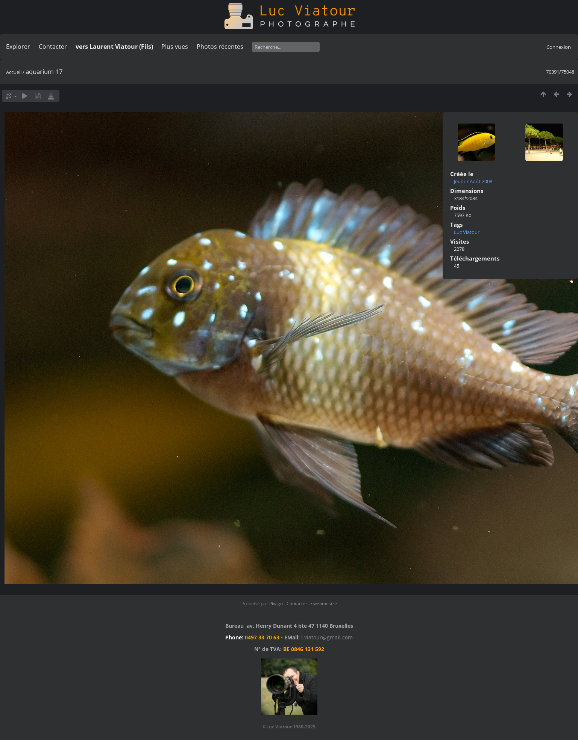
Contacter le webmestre (312, 603)
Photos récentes (220, 46)
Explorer (18, 46)
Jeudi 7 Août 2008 (473, 181)
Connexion (558, 47)
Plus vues (174, 46)
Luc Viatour (466, 232)
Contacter (53, 46)
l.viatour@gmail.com (327, 637)
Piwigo (276, 603)
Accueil (13, 72)
